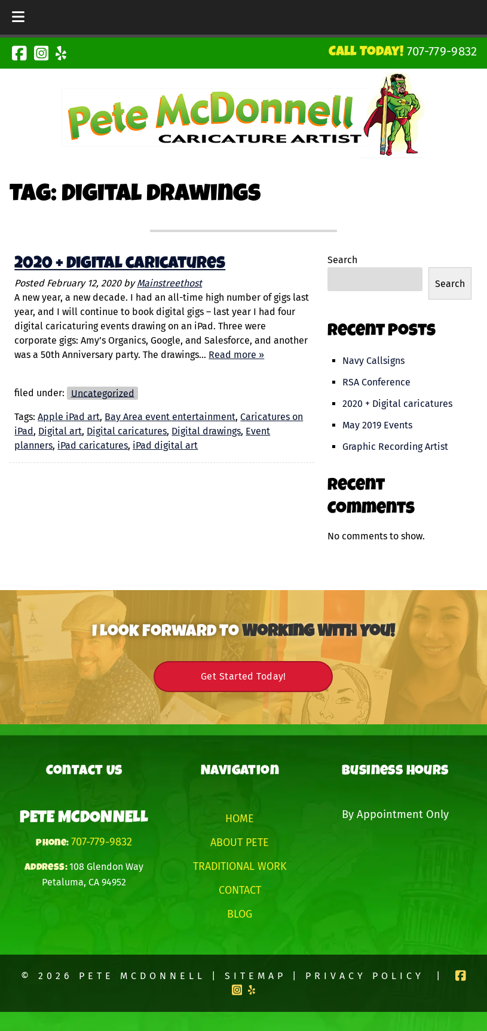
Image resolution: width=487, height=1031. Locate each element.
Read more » (236, 354)
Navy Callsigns (373, 360)
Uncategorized (102, 393)
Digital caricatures (127, 431)
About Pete (239, 842)
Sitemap (255, 975)
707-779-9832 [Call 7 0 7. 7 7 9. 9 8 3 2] (101, 841)
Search (342, 260)
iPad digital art (165, 445)
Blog (239, 914)
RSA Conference (376, 382)
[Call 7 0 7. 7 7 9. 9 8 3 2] (442, 51)
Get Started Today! (243, 676)
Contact (240, 890)
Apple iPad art (69, 416)
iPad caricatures (92, 445)
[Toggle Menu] (18, 17)
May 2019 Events (377, 425)
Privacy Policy (364, 975)
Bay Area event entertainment (170, 416)
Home (239, 818)
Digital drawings (206, 431)
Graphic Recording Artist (395, 446)
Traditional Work (240, 866)
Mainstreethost (169, 283)
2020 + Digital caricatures (119, 264)
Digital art (60, 431)
